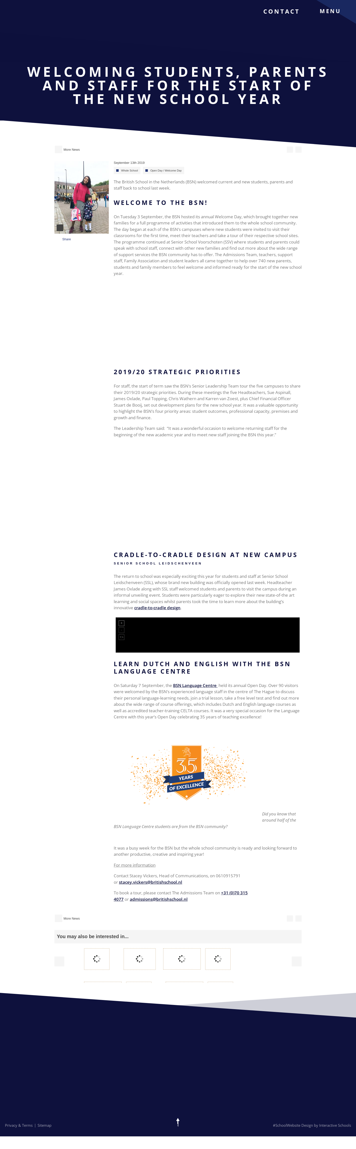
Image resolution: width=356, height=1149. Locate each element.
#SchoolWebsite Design (293, 1125)
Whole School (129, 170)
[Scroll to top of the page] (178, 1122)
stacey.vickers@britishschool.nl (150, 882)
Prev (59, 961)
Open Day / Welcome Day (166, 170)
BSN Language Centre (195, 685)
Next (297, 961)
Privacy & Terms (19, 1125)
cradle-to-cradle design (157, 608)
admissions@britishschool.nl (159, 899)
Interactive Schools (335, 1125)
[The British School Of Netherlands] (28, 20)
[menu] (334, 11)
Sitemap (44, 1125)
